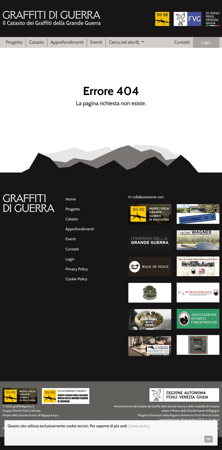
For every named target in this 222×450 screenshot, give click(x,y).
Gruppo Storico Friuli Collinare (22, 411)
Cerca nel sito (124, 42)
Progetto (14, 42)
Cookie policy (139, 426)
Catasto (36, 42)
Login (206, 42)
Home (70, 199)
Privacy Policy (76, 269)
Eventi (96, 42)
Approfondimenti (67, 42)
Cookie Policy (76, 279)
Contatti (182, 42)
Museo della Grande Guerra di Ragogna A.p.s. (31, 415)
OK (208, 439)
